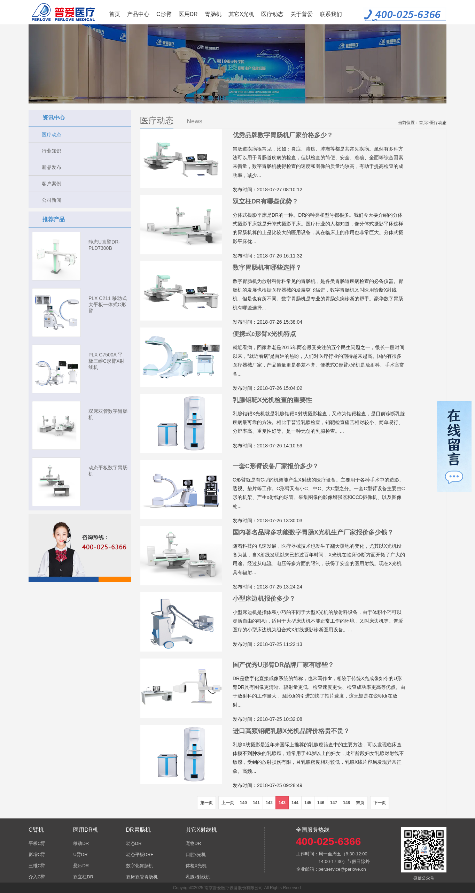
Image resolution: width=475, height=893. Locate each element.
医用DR (188, 14)
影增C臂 (37, 854)
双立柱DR (83, 876)
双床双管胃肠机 (142, 876)
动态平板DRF (140, 854)
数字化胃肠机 (139, 865)
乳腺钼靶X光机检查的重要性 (272, 400)
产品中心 (138, 14)
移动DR (81, 843)
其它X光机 (241, 14)
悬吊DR (81, 865)
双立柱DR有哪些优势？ (265, 201)
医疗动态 (272, 14)
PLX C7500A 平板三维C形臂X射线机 (106, 361)
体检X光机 (196, 865)
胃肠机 (213, 14)
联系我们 (331, 14)
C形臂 (164, 14)
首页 (114, 14)
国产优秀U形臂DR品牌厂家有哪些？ (283, 664)
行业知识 (51, 151)
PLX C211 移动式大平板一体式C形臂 (107, 304)
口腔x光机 (196, 854)
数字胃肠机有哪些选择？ (267, 267)
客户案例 (51, 183)
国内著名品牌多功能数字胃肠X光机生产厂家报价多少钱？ (313, 532)
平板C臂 (37, 843)
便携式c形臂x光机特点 (264, 333)
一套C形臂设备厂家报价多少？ (276, 466)
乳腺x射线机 (198, 876)
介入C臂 (37, 876)
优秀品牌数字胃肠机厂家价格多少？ (283, 135)
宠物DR (193, 843)
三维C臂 (37, 865)
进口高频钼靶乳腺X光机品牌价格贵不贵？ (291, 731)
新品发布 (51, 167)
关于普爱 (301, 14)
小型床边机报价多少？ (264, 598)
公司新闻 (51, 200)
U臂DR (80, 854)
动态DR (134, 843)
